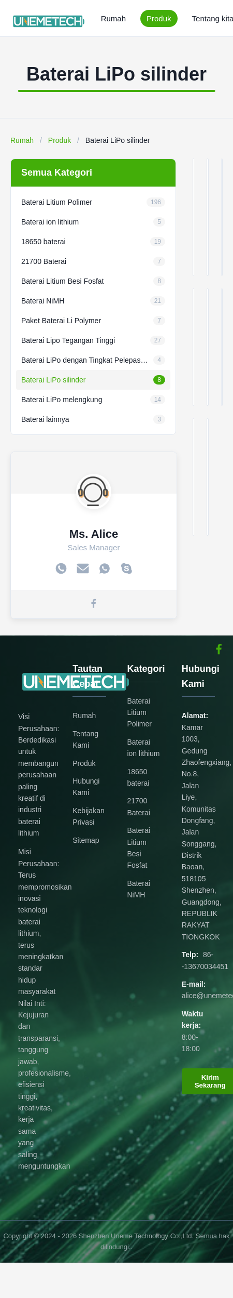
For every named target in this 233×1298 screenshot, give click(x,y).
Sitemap (85, 840)
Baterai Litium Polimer (139, 713)
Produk (159, 18)
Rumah (113, 18)
